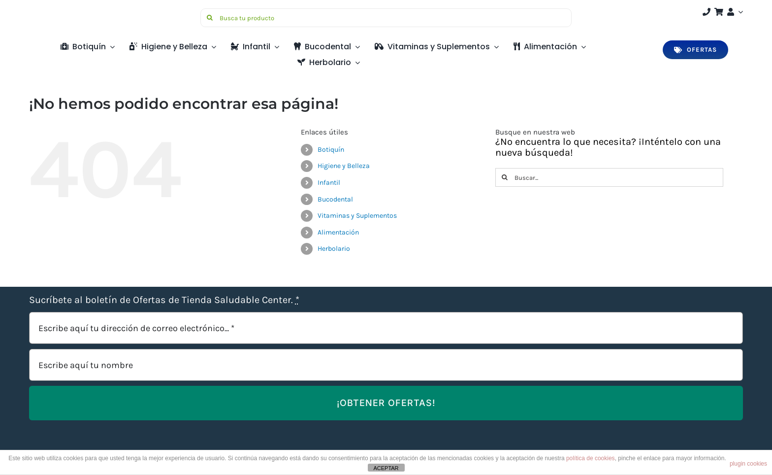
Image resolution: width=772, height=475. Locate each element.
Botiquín (331, 149)
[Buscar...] (609, 177)
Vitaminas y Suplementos (357, 215)
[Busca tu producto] (386, 17)
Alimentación (338, 232)
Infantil (329, 182)
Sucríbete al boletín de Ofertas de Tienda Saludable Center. (164, 300)
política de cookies (590, 458)
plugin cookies (748, 463)
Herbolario (334, 248)
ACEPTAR (385, 468)
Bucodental (335, 199)
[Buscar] (209, 17)
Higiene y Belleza (344, 166)
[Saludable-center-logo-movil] (66, 12)
